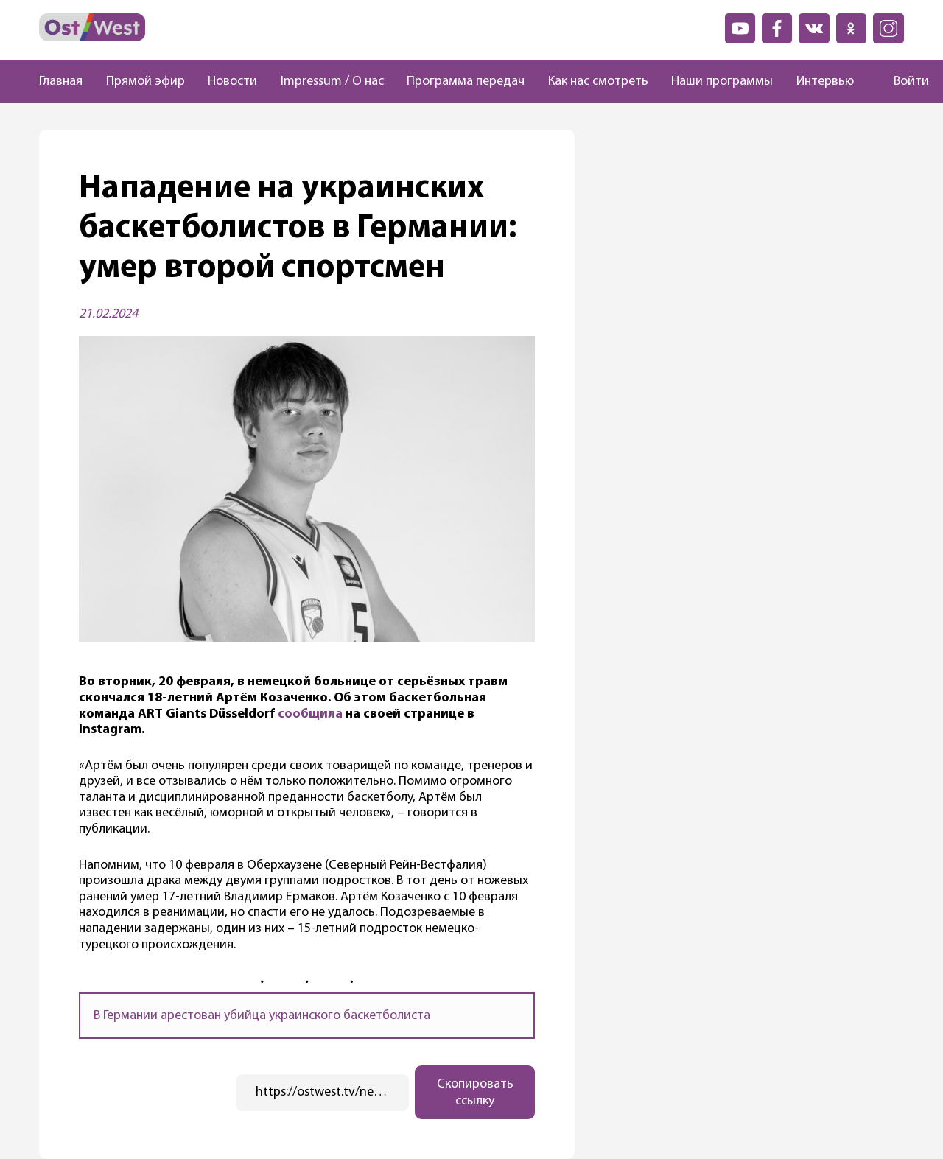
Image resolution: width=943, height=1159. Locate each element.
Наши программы (722, 81)
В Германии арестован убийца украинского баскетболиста (262, 1016)
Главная (61, 81)
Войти (911, 81)
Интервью (825, 81)
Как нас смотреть (598, 81)
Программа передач (466, 81)
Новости (232, 81)
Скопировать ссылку (475, 1092)
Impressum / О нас (332, 81)
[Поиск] (867, 81)
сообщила (310, 714)
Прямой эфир (145, 81)
